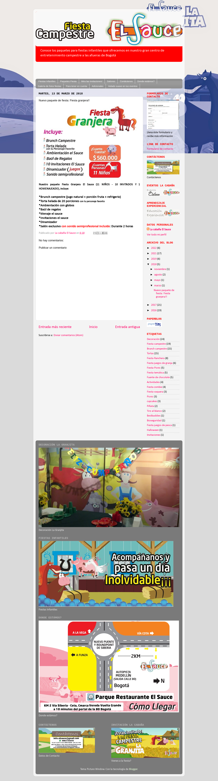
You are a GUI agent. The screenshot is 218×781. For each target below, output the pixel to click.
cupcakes (152, 401)
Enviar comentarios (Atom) (68, 335)
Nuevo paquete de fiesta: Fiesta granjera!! (164, 293)
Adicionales (97, 86)
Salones (111, 81)
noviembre (160, 269)
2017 (154, 305)
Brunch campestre (157, 348)
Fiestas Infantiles (47, 81)
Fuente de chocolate (158, 377)
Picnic (150, 396)
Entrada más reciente (55, 327)
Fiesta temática (155, 372)
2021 (154, 253)
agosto (158, 274)
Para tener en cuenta (76, 86)
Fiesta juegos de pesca (159, 425)
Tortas (150, 353)
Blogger (133, 769)
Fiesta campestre (156, 344)
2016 (154, 310)
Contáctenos (126, 81)
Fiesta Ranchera (156, 358)
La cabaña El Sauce (160, 229)
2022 (154, 248)
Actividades (153, 382)
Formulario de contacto (160, 149)
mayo (157, 280)
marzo (158, 285)
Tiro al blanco (154, 411)
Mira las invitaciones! (91, 81)
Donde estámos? (145, 81)
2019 (154, 259)
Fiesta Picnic (154, 367)
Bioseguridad (154, 420)
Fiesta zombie (154, 387)
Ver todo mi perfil (156, 234)
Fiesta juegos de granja (159, 363)
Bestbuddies (153, 415)
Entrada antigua (127, 327)
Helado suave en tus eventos (122, 86)
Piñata (150, 406)
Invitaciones (153, 435)
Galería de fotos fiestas (49, 86)
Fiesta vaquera (155, 391)
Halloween (153, 430)
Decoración (153, 339)
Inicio (93, 327)
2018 (154, 264)
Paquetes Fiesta (68, 81)
